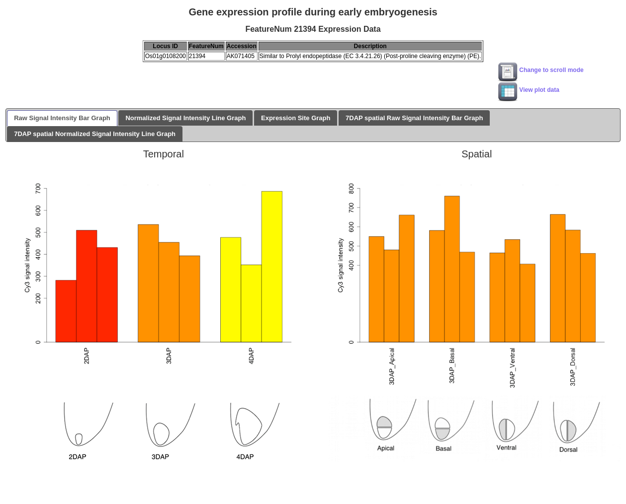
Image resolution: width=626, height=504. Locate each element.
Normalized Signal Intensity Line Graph (185, 118)
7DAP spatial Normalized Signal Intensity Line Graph (95, 134)
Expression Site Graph (295, 118)
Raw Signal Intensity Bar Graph (62, 118)
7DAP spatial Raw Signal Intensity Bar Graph (414, 118)
